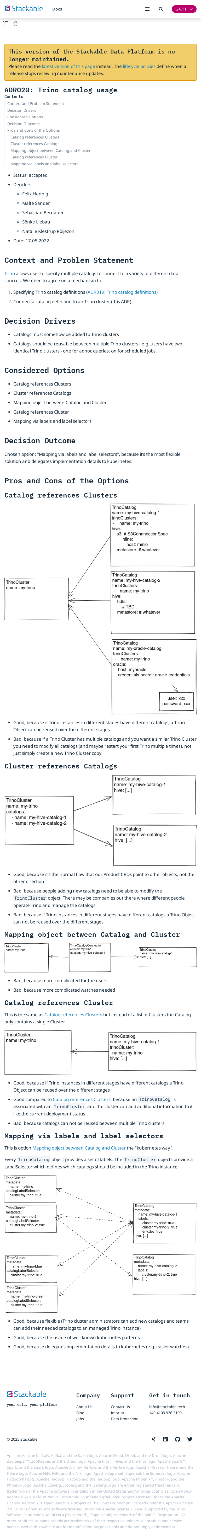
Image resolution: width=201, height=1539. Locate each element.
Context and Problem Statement (35, 103)
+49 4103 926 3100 (165, 1412)
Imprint (117, 1412)
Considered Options (25, 116)
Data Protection (125, 1418)
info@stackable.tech (167, 1406)
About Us (84, 1406)
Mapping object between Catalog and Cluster (50, 150)
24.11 (181, 9)
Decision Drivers (21, 110)
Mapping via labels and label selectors (44, 163)
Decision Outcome (23, 123)
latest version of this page (68, 66)
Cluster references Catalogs (34, 143)
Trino (9, 273)
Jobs (80, 1418)
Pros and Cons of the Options (33, 130)
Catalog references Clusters (34, 137)
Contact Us (120, 1406)
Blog (80, 1412)
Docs (57, 9)
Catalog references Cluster (34, 156)
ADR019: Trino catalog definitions (122, 292)
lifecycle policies (139, 66)
